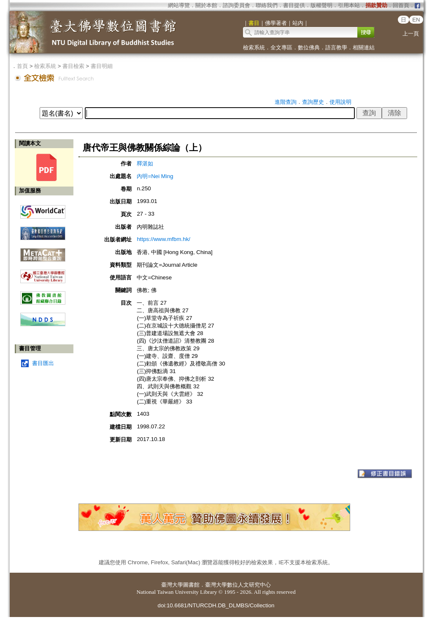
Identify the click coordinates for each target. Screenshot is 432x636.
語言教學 (336, 47)
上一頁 (410, 33)
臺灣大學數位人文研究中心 (238, 585)
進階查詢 (286, 102)
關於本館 (206, 5)
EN (416, 19)
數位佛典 (309, 47)
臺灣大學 (172, 585)
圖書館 (191, 585)
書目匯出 (43, 363)
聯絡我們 (267, 5)
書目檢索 (73, 66)
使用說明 (340, 102)
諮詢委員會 (236, 5)
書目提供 (294, 5)
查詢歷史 (313, 102)
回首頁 (401, 5)
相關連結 (364, 47)
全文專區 (281, 47)
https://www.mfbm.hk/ (163, 239)
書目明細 (102, 66)
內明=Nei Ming (155, 176)
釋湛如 (145, 163)
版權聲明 (321, 5)
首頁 (22, 66)
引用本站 (349, 5)
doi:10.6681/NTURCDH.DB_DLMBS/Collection (215, 605)
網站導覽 (179, 5)
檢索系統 (254, 47)
